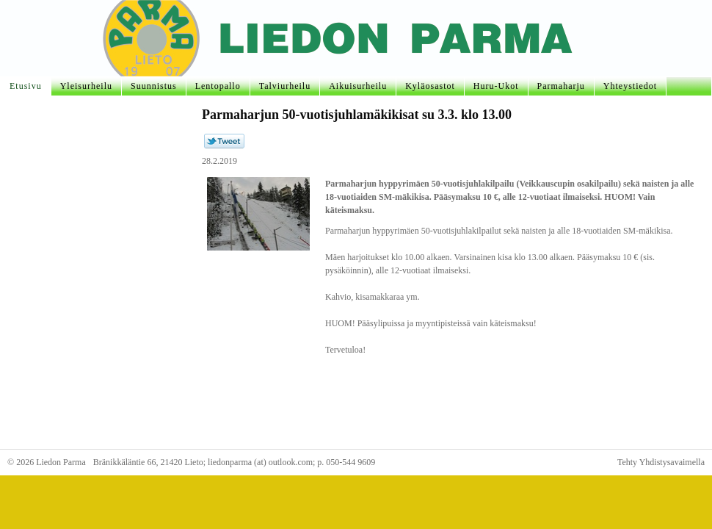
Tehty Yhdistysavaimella (661, 462)
